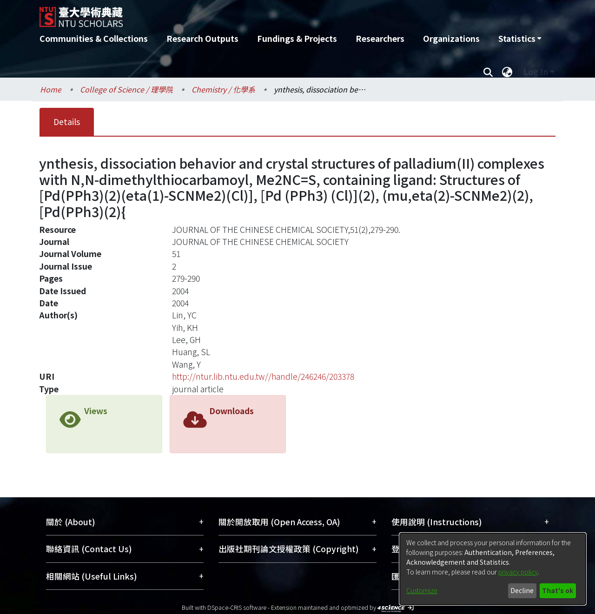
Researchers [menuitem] (380, 38)
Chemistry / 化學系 (223, 89)
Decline (522, 590)
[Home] (248, 13)
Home (50, 89)
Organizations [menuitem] (451, 38)
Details (66, 121)
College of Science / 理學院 (126, 89)
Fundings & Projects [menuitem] (297, 38)
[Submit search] (488, 71)
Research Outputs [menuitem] (202, 38)
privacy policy (518, 571)
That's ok (557, 590)
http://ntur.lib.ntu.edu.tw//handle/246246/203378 (263, 376)
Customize (421, 590)
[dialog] (493, 569)
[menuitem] (519, 38)
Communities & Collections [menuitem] (94, 38)
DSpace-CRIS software (236, 607)
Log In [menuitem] (535, 71)
